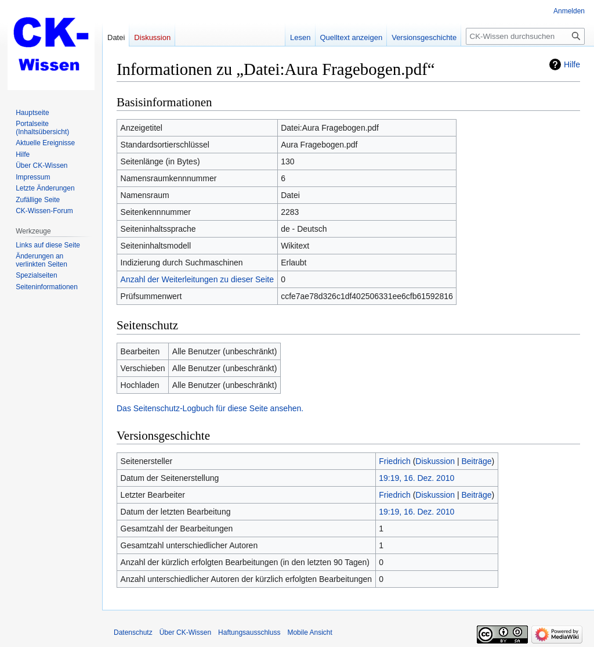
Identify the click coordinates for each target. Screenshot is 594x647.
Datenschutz (133, 632)
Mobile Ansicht (309, 632)
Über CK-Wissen (185, 632)
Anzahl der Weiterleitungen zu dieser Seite (197, 279)
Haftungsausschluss (249, 632)
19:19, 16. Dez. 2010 (416, 478)
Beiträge (476, 461)
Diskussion (435, 461)
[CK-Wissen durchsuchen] (525, 36)
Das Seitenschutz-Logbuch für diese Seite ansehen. (210, 408)
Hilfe (572, 64)
